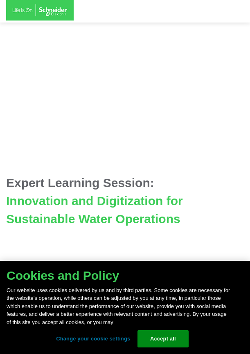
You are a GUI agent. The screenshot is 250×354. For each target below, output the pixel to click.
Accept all (163, 339)
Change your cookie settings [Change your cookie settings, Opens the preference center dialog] (93, 339)
